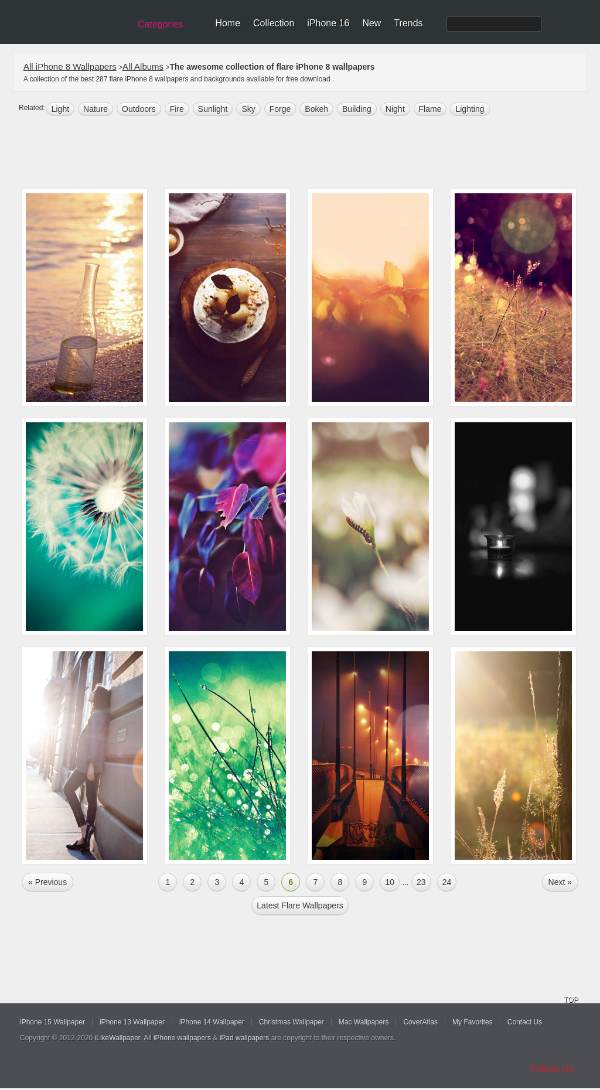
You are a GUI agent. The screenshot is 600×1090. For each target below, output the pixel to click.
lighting (469, 109)
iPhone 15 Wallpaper (52, 1022)
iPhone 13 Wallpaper (132, 1022)
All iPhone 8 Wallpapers (70, 66)
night (395, 109)
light (60, 109)
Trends (408, 23)
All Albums (142, 66)
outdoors (139, 109)
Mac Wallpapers (364, 1022)
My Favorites (472, 1022)
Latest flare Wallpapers (300, 905)
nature (95, 109)
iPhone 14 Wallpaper (211, 1022)
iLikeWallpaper (118, 1038)
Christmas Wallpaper (291, 1022)
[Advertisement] (307, 153)
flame (430, 109)
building (356, 109)
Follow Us (552, 1068)
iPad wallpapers (245, 1038)
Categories (160, 24)
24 (447, 882)
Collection (273, 23)
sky (248, 109)
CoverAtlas (420, 1022)
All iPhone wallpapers (177, 1038)
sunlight (213, 109)
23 (421, 882)
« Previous (47, 882)
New (371, 23)
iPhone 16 (328, 23)
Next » (560, 882)
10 (389, 882)
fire (177, 109)
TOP (571, 1000)
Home (227, 23)
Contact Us (524, 1022)
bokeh (316, 109)
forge (280, 109)
